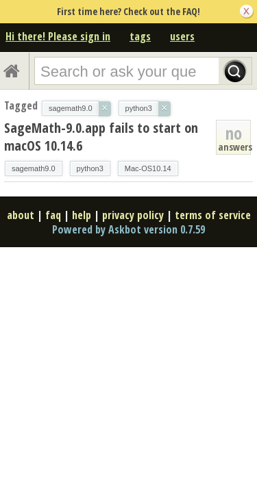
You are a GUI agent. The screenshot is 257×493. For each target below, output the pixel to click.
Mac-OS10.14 (148, 168)
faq (53, 215)
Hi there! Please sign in (57, 36)
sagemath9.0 (34, 168)
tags (140, 36)
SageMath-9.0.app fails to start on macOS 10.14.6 (101, 136)
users (182, 36)
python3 (90, 168)
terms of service (213, 215)
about (20, 215)
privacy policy (133, 215)
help (81, 215)
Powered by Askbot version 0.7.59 (128, 229)
